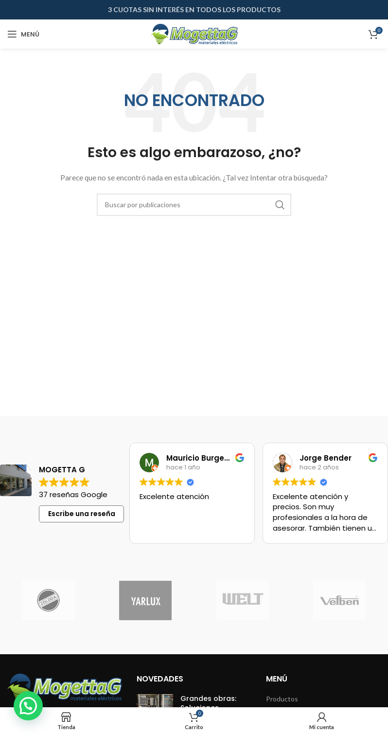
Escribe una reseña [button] (81, 514)
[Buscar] (194, 205)
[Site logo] (194, 33)
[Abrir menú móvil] (23, 34)
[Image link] (64, 686)
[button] (28, 705)
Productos (282, 699)
